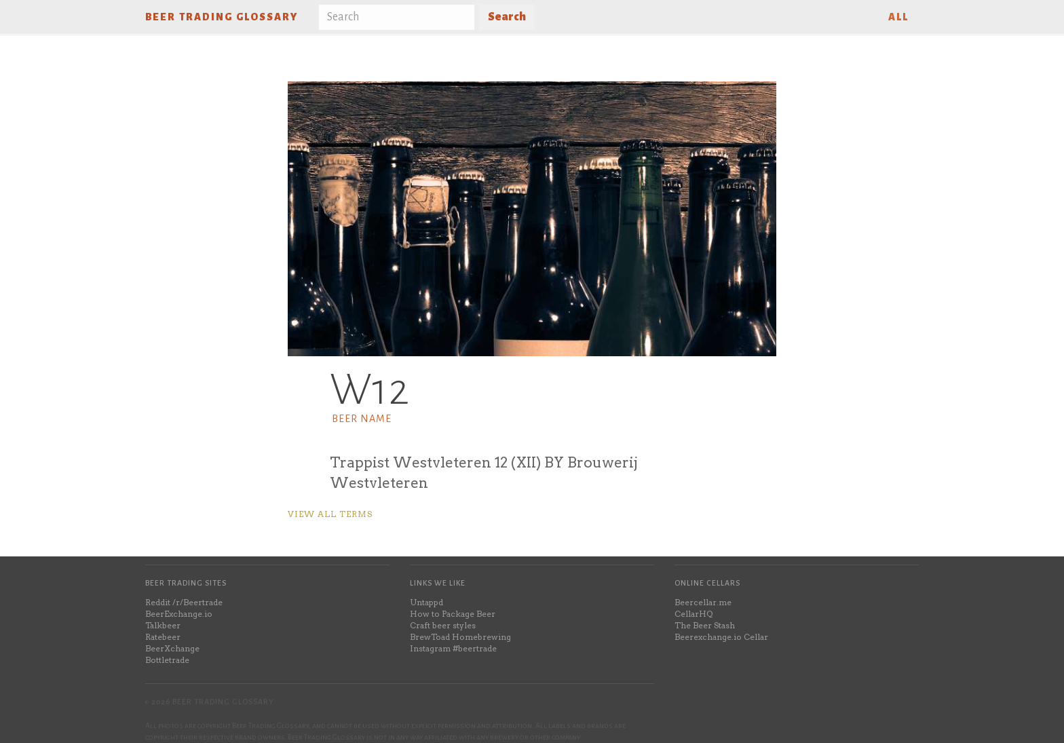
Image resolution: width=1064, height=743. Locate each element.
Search (507, 17)
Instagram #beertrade (453, 648)
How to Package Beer (452, 614)
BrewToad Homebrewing (460, 637)
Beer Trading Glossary (221, 17)
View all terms (330, 514)
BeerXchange (172, 648)
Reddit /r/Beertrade (184, 602)
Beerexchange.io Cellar (721, 637)
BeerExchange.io (178, 614)
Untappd (426, 602)
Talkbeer (162, 625)
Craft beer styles (443, 625)
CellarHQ (693, 614)
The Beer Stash (704, 625)
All (898, 17)
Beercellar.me (703, 602)
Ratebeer (162, 637)
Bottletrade (167, 660)
